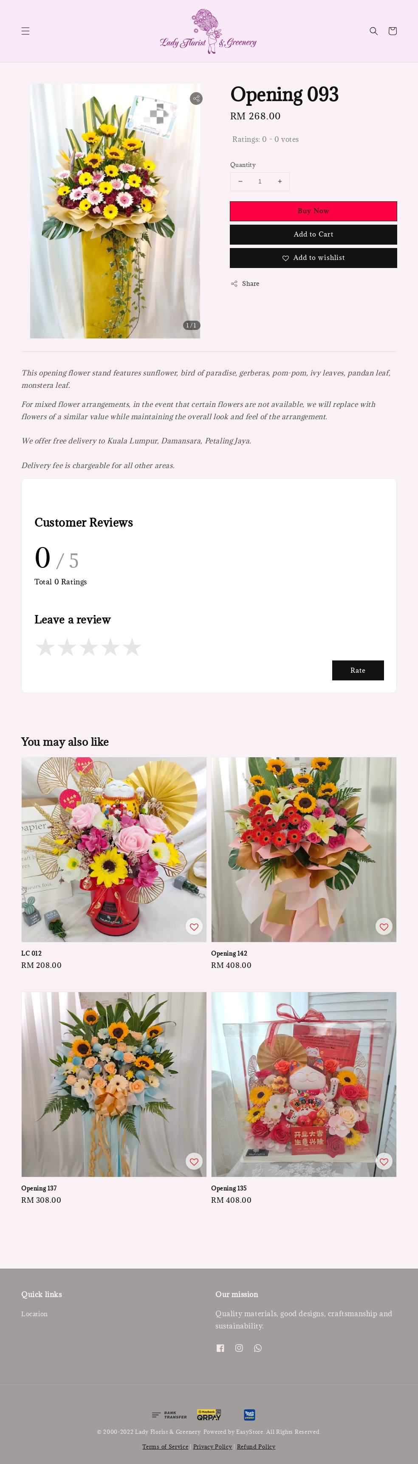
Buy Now (314, 210)
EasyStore (249, 1431)
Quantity (243, 165)
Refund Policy (256, 1446)
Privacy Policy (212, 1446)
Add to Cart (313, 234)
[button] (25, 31)
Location (34, 1314)
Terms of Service (165, 1446)
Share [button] (245, 283)
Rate (358, 670)
